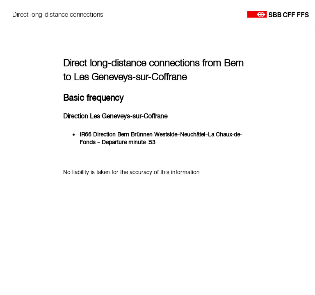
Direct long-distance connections (57, 14)
